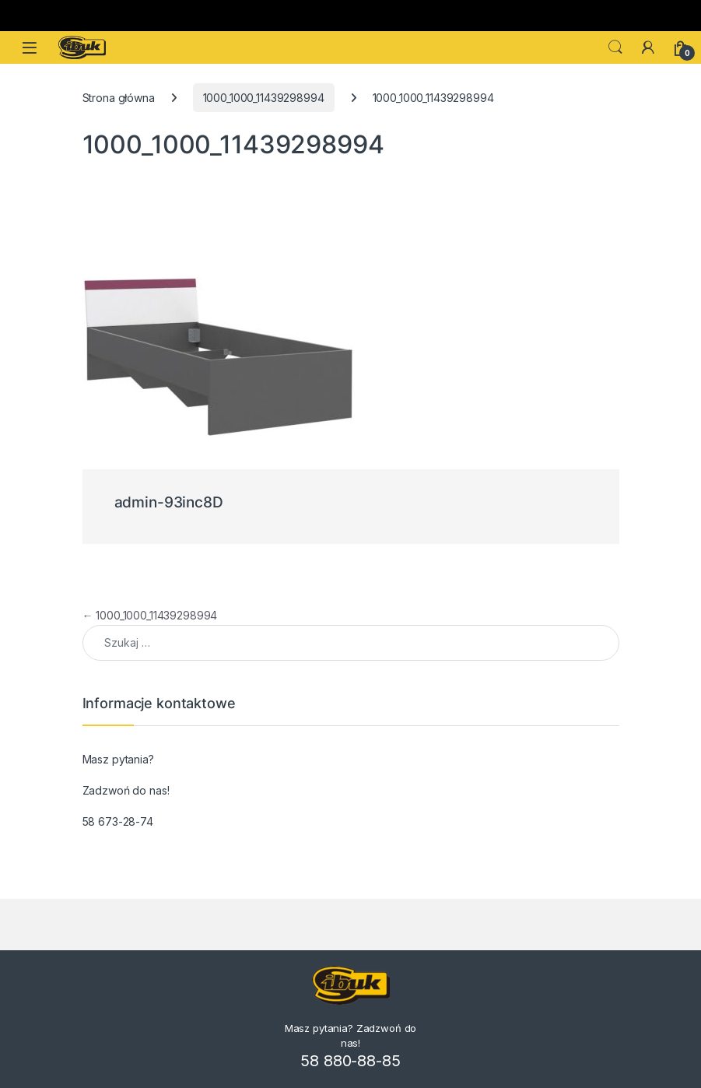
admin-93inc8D (168, 502)
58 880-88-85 (350, 1060)
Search (615, 47)
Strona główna (118, 97)
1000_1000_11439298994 (263, 97)
